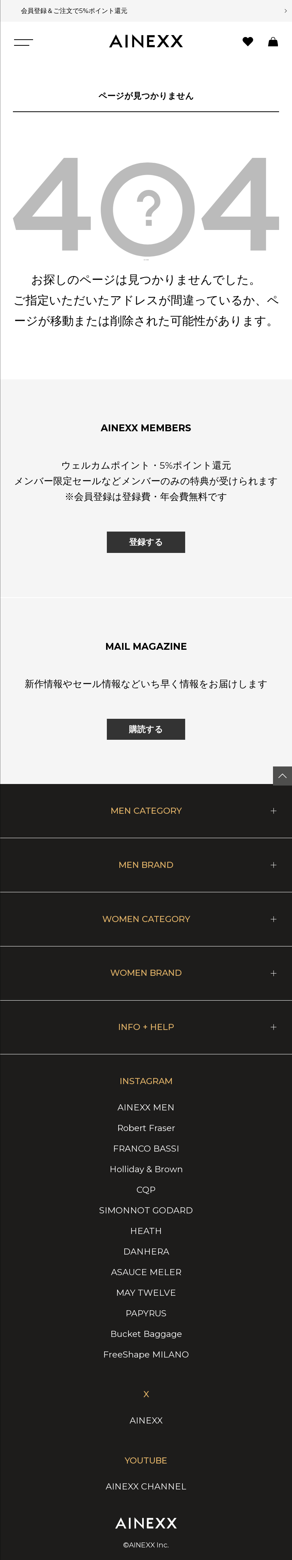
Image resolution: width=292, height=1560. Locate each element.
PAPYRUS (146, 1313)
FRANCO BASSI (146, 1148)
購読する (146, 729)
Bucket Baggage (146, 1334)
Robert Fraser (146, 1128)
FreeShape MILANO (146, 1354)
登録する (146, 542)
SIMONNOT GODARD (146, 1210)
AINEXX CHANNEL (146, 1486)
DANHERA (146, 1251)
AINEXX (146, 1420)
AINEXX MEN (146, 1107)
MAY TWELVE (146, 1292)
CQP (146, 1189)
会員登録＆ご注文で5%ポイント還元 (71, 10)
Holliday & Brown (146, 1169)
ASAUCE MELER (146, 1272)
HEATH (146, 1231)
